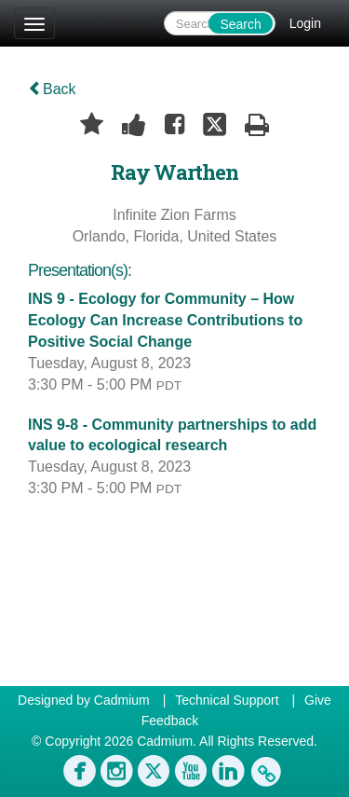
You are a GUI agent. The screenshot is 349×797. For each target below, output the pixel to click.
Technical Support (226, 700)
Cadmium (122, 700)
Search (240, 24)
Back (52, 89)
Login (305, 23)
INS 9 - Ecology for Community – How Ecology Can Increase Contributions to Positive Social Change (165, 320)
